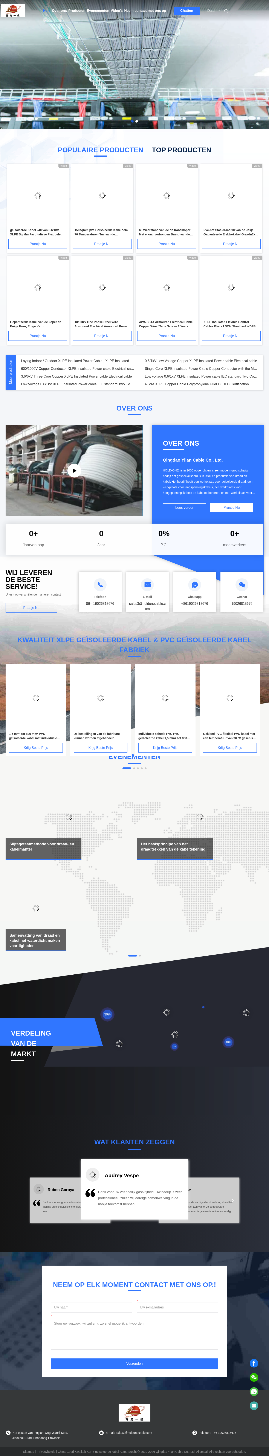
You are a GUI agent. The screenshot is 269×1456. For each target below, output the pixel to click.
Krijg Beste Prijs (36, 748)
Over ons (59, 10)
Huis (46, 10)
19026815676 (241, 603)
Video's (117, 10)
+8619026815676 (194, 603)
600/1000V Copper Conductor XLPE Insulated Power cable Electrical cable (77, 368)
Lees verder (184, 507)
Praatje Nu (38, 244)
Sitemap (28, 1451)
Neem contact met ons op (145, 10)
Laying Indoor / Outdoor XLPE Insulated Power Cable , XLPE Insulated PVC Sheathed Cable (77, 361)
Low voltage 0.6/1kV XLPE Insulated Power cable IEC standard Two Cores (201, 376)
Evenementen (98, 10)
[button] (35, 1203)
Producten (76, 10)
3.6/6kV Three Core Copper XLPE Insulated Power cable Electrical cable (76, 376)
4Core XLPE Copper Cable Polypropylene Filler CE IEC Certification (197, 384)
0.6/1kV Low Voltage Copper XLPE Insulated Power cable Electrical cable (201, 361)
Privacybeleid (46, 1451)
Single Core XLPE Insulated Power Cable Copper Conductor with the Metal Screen (201, 368)
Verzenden (134, 1363)
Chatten (186, 10)
